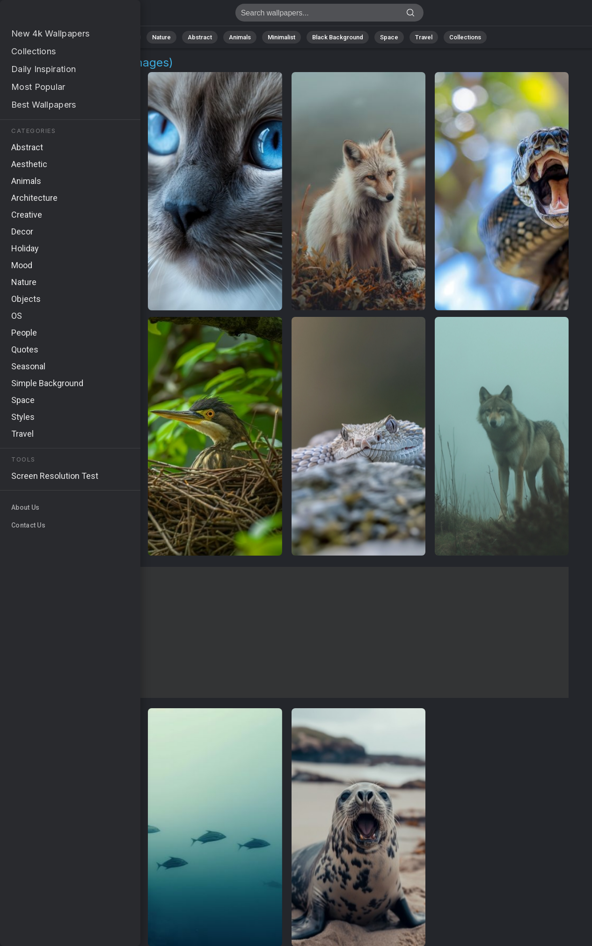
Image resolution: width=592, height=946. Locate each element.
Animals (240, 37)
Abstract (200, 37)
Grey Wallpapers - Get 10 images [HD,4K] (56, 15)
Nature (161, 37)
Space (389, 37)
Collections (465, 37)
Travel (423, 37)
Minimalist (281, 37)
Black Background (337, 37)
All (131, 37)
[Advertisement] (286, 632)
